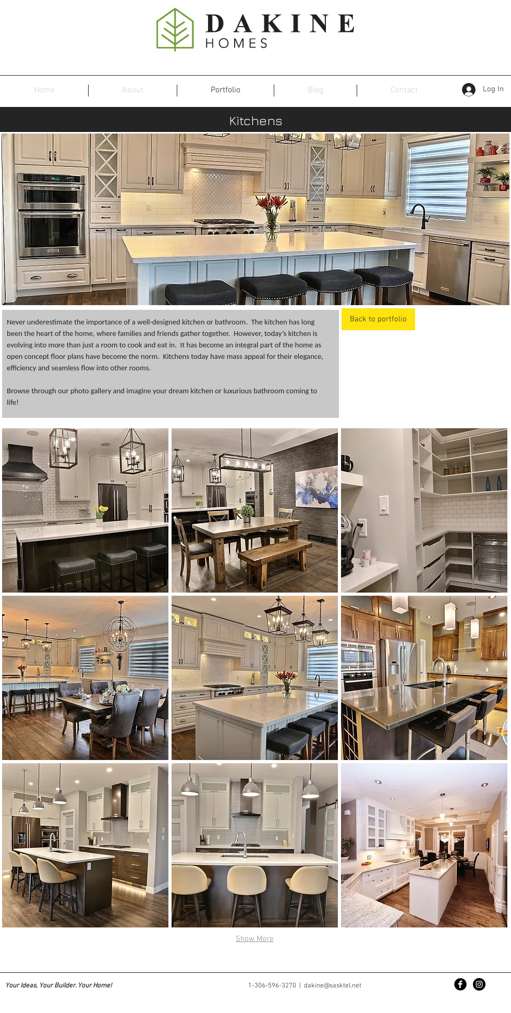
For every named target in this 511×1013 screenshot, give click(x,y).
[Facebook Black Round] (460, 984)
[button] (85, 510)
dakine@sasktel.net (332, 986)
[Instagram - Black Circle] (479, 984)
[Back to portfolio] (378, 319)
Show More (255, 939)
